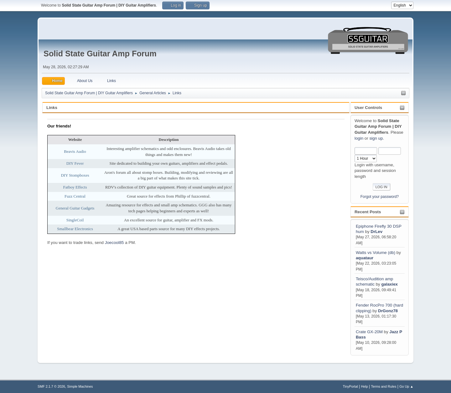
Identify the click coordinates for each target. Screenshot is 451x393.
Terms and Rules (384, 386)
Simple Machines (80, 386)
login (359, 138)
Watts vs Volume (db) (375, 252)
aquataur (364, 258)
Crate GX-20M (369, 331)
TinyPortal (350, 386)
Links (51, 107)
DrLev (376, 231)
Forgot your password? (379, 196)
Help (364, 386)
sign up (376, 138)
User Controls (368, 107)
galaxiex (389, 284)
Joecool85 (114, 242)
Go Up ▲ (406, 386)
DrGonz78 (388, 310)
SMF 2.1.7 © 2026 (51, 386)
